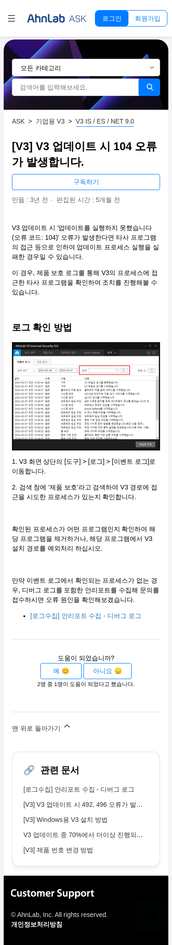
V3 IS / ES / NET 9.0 (105, 121)
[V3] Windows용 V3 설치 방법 (65, 819)
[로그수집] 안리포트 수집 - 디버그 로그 (85, 615)
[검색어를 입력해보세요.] (75, 87)
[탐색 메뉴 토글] (11, 18)
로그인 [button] (112, 18)
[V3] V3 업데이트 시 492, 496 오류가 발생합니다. (93, 804)
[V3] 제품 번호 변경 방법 (58, 850)
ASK (18, 121)
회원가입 (148, 18)
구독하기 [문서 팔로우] (86, 182)
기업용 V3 (50, 121)
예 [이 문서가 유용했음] (56, 671)
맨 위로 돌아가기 (42, 726)
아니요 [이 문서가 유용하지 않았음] (102, 671)
